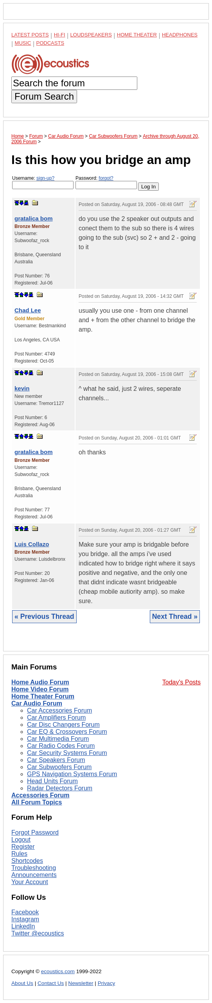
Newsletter (80, 983)
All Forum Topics (36, 802)
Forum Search (44, 96)
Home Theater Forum (42, 696)
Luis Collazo (31, 544)
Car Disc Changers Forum (63, 724)
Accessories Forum (40, 795)
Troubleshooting (33, 867)
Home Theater (137, 35)
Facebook (25, 912)
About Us (22, 983)
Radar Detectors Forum (59, 788)
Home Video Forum (39, 689)
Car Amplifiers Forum (56, 717)
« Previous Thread (44, 616)
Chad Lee (27, 310)
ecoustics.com (58, 971)
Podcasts (50, 43)
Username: (43, 182)
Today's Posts (181, 682)
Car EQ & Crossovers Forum (67, 731)
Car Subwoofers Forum (59, 767)
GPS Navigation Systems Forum (72, 774)
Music (23, 43)
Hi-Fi (59, 35)
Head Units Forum (52, 781)
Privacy (106, 983)
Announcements (34, 875)
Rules (19, 853)
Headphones (180, 35)
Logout (21, 839)
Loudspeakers (91, 35)
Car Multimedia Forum (58, 738)
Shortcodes (27, 860)
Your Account (29, 882)
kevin (21, 388)
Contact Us (51, 983)
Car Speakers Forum (56, 760)
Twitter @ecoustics (37, 933)
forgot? (106, 178)
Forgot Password (35, 832)
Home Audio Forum (40, 682)
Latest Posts (30, 35)
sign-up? (45, 178)
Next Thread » (175, 616)
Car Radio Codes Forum (61, 745)
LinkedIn (23, 926)
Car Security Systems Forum (67, 753)
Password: (106, 182)
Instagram (25, 919)
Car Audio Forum (36, 703)
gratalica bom (33, 218)
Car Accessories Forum (59, 710)
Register (23, 846)
